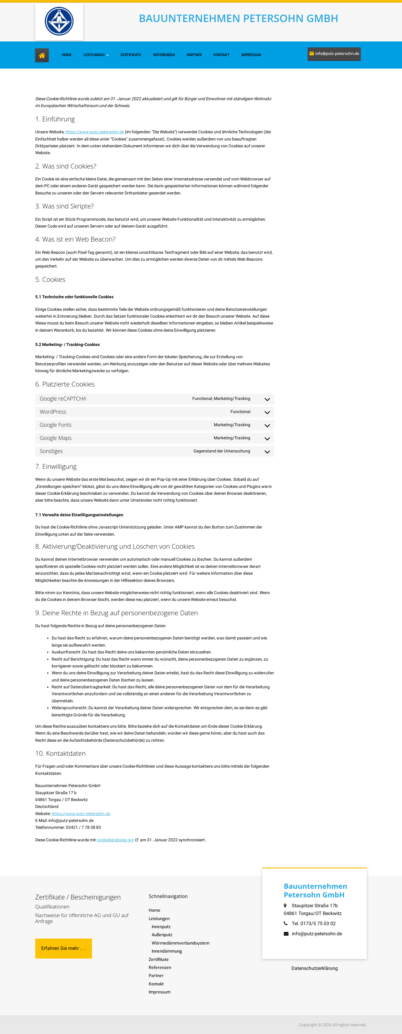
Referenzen (164, 54)
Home (67, 54)
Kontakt (221, 54)
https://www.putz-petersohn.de (94, 131)
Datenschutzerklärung (314, 968)
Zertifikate (130, 54)
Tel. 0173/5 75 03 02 (314, 923)
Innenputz (161, 927)
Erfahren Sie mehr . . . (63, 948)
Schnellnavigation (168, 896)
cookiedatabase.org (115, 839)
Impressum (251, 54)
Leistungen (94, 54)
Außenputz (162, 935)
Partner (194, 54)
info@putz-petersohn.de (317, 933)
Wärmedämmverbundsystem (180, 943)
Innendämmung (167, 951)
